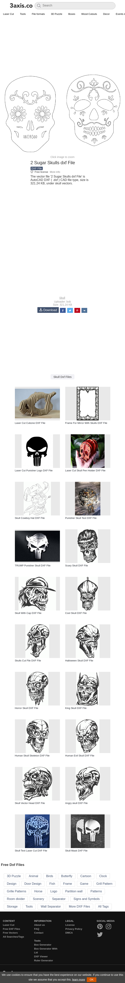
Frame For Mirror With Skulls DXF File (86, 423)
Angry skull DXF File (76, 803)
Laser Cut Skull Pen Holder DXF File (85, 470)
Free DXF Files (11, 929)
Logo (53, 891)
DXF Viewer (41, 956)
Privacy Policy (73, 929)
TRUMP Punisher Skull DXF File (33, 565)
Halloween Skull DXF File (79, 660)
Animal (33, 876)
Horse (38, 891)
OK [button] (92, 979)
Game (84, 883)
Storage (12, 906)
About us (39, 925)
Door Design (32, 883)
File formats (38, 14)
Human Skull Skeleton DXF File (32, 755)
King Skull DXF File (76, 708)
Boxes (71, 14)
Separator (58, 899)
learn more (78, 979)
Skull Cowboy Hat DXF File (30, 518)
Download (48, 310)
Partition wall (74, 891)
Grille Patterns (16, 891)
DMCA (69, 932)
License (70, 925)
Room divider (16, 899)
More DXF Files (79, 906)
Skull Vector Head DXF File (30, 803)
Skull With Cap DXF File (28, 613)
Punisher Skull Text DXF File (81, 518)
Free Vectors (10, 932)
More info (55, 171)
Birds (49, 876)
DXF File (36, 168)
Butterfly (66, 876)
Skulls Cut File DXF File (28, 660)
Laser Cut (8, 14)
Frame (67, 883)
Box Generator (42, 944)
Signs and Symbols (86, 899)
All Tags (103, 906)
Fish (52, 883)
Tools (23, 14)
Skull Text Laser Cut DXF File (31, 850)
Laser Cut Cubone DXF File (30, 423)
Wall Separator (51, 906)
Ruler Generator (43, 960)
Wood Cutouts (89, 14)
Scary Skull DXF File (76, 565)
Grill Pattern (104, 883)
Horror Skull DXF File (26, 708)
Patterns (96, 891)
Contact (38, 932)
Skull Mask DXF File (76, 850)
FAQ (36, 929)
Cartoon (85, 876)
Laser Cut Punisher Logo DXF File (34, 470)
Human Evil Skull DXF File (79, 755)
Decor (106, 14)
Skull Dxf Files (62, 376)
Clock (103, 876)
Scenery (38, 899)
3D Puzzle (56, 14)
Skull (62, 297)
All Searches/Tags (13, 936)
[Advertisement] (62, 44)
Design (11, 883)
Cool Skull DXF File (76, 613)
